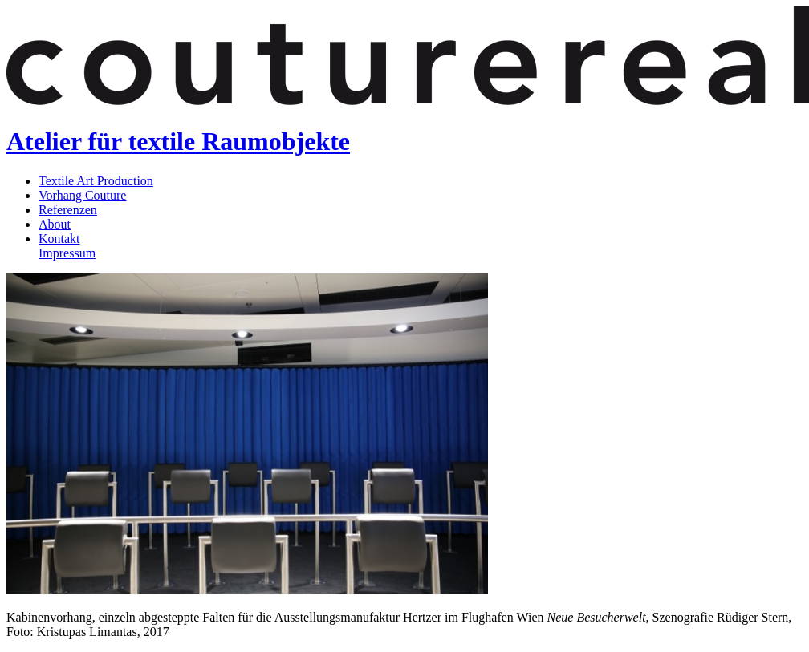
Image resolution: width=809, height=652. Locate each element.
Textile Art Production (96, 181)
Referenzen (68, 210)
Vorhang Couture (82, 195)
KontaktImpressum (67, 246)
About (55, 224)
